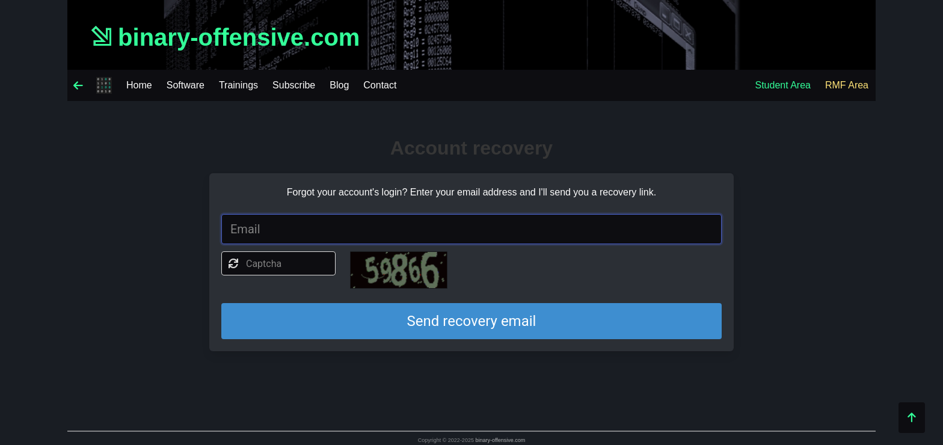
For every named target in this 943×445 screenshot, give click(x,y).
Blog (339, 85)
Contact (379, 85)
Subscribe (293, 85)
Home (139, 85)
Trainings (238, 85)
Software (185, 85)
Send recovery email (471, 321)
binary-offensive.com (500, 440)
